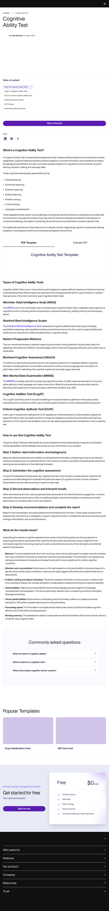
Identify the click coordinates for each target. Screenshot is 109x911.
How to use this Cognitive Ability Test (18, 96)
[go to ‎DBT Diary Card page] (81, 862)
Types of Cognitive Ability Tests (15, 91)
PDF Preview (9, 104)
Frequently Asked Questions (15, 109)
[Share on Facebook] (11, 138)
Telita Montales (17, 37)
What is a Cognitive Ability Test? (16, 87)
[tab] (29, 243)
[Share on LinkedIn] (5, 138)
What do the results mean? (14, 100)
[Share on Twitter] (18, 138)
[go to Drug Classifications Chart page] (28, 862)
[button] (104, 4)
